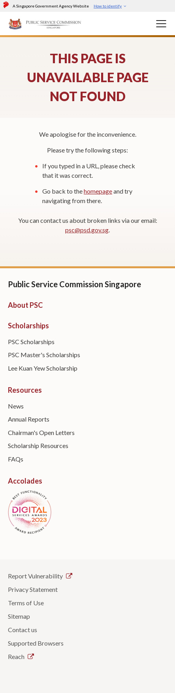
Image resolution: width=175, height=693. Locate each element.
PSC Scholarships (31, 341)
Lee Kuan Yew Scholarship (42, 368)
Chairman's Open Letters (41, 432)
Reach (21, 656)
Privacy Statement (33, 589)
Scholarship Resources (38, 445)
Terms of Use (26, 602)
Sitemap (19, 616)
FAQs (15, 459)
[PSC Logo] (45, 23)
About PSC (25, 305)
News (16, 406)
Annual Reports (28, 419)
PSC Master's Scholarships (44, 354)
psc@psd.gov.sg (87, 230)
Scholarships (28, 325)
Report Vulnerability (40, 576)
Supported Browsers (36, 643)
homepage (98, 191)
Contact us (22, 629)
